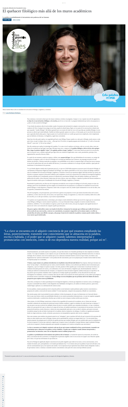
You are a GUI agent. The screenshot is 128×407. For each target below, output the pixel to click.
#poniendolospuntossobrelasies (47, 399)
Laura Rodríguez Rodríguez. (13, 118)
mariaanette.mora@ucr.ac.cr (35, 386)
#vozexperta (65, 399)
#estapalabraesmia (36, 399)
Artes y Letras (16, 25)
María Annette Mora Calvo (34, 382)
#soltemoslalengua (58, 399)
